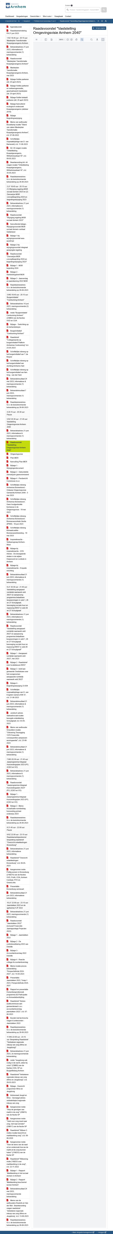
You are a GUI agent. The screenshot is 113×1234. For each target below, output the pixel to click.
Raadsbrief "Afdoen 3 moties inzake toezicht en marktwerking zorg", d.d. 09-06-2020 (17, 1134)
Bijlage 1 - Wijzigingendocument (15, 467)
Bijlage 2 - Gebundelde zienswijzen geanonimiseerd (18, 473)
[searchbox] (82, 9)
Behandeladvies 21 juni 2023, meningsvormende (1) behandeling (18, 914)
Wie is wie (47, 16)
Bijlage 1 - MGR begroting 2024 (15, 267)
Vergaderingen (22, 16)
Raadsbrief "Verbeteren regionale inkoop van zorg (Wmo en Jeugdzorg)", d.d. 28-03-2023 (18, 1078)
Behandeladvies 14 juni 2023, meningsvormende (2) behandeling (18, 306)
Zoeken (67, 5)
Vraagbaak (58, 16)
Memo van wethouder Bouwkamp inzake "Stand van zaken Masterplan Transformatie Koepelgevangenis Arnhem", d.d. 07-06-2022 (18, 128)
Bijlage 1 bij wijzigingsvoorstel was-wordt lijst (16, 238)
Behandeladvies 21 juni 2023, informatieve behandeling (18, 851)
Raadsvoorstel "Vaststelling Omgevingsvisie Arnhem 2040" (16, 446)
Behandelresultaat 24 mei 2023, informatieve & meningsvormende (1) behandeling (17, 383)
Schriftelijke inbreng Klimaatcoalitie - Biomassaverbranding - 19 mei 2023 (17, 532)
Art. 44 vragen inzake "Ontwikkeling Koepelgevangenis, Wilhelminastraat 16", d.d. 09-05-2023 (17, 153)
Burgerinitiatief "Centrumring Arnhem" (15, 332)
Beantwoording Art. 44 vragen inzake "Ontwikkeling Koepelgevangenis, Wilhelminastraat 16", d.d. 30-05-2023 (18, 167)
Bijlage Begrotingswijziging (14, 117)
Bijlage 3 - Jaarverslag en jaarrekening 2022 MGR (17, 280)
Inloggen (102, 1232)
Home (20, 21)
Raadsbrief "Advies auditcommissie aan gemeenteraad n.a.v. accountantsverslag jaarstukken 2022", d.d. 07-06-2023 (17, 1007)
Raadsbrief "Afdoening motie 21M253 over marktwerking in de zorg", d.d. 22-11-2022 (17, 1163)
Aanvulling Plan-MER (17, 462)
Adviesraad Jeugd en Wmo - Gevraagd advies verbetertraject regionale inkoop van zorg (17, 1099)
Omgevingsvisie (15, 454)
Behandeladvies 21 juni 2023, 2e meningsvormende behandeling (18, 1053)
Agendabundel (14, 27)
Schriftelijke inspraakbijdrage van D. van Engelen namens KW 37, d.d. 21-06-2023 (17, 693)
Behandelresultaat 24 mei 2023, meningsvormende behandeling (17, 1193)
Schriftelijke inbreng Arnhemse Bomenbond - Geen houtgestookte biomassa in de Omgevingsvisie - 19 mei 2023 (16, 505)
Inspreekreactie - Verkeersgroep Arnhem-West (16, 542)
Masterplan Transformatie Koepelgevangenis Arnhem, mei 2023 (17, 71)
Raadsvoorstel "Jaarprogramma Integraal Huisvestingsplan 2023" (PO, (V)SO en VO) (17, 786)
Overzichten (34, 16)
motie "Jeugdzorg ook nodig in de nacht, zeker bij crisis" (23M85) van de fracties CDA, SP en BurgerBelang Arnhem (17, 1065)
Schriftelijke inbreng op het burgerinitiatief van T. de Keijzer (17, 354)
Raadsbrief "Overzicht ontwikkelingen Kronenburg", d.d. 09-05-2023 (17, 862)
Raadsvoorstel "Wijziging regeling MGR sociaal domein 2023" (16, 217)
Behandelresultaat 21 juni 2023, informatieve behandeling (17, 895)
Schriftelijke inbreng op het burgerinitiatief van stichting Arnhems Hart (17, 363)
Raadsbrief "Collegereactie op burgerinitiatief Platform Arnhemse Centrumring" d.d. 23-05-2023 (18, 342)
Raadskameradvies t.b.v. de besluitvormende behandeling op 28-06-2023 (17, 179)
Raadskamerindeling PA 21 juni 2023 (17, 32)
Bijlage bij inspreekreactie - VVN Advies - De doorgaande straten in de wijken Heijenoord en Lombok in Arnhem (16, 555)
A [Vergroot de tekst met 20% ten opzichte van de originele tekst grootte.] (102, 21)
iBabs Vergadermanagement (83, 1232)
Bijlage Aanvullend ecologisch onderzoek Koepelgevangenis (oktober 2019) (17, 108)
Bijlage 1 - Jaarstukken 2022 (17, 936)
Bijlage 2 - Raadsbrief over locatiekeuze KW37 (17, 664)
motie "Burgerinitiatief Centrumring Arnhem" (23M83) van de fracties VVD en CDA (17, 317)
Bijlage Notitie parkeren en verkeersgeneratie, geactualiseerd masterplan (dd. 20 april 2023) (18, 90)
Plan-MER (12, 458)
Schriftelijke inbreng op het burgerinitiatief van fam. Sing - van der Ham (17, 372)
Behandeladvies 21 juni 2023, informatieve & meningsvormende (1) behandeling (18, 51)
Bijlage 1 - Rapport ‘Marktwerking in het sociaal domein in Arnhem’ (17, 1173)
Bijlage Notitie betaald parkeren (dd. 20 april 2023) (17, 99)
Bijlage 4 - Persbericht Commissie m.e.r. (17, 479)
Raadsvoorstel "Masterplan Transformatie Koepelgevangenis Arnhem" (17, 61)
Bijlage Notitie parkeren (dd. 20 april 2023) (18, 80)
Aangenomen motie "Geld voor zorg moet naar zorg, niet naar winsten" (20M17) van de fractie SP (17, 1122)
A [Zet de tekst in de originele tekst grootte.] (98, 21)
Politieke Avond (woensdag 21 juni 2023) (46, 21)
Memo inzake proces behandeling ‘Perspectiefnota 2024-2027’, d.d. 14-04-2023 (16, 970)
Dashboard (9, 16)
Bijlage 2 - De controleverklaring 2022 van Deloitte (17, 944)
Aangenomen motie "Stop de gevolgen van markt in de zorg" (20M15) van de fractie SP (17, 1111)
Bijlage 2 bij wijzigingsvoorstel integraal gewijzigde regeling (17, 247)
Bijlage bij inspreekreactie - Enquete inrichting (17, 568)
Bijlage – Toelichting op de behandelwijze (18, 325)
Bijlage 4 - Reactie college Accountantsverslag (17, 961)
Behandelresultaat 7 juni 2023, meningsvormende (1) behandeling (16, 394)
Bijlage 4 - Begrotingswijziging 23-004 (17, 684)
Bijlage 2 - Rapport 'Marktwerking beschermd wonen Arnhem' (16, 1182)
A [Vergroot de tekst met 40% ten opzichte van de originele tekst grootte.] (106, 21)
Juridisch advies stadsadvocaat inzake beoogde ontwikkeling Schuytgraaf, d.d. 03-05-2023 (16, 718)
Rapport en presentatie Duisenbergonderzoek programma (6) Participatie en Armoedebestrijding (17, 993)
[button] (104, 9)
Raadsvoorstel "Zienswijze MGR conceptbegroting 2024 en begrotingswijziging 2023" (17, 258)
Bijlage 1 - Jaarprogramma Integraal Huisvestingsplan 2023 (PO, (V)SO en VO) (17, 798)
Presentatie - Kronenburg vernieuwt (15, 888)
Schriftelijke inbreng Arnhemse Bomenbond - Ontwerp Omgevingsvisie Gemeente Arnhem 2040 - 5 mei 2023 (17, 490)
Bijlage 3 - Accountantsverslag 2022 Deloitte (16, 953)
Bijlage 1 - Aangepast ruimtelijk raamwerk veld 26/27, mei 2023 (17, 656)
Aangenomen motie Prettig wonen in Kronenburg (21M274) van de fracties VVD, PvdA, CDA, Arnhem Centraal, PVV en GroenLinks (18, 876)
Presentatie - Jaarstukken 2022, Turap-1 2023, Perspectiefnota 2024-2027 (18, 982)
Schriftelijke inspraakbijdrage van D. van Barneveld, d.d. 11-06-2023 (17, 141)
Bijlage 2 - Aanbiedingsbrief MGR (15, 273)
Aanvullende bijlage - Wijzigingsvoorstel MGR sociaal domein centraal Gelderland (17, 228)
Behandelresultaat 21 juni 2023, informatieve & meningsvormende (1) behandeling (17, 578)
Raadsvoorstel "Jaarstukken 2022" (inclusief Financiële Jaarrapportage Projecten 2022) (16, 926)
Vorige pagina (99, 28)
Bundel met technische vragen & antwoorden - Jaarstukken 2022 (17, 1020)
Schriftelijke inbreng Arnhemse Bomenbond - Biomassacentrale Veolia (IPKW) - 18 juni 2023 (16, 520)
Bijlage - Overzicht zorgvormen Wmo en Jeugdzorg (16, 1088)
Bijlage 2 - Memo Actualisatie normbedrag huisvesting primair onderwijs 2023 (16, 810)
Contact (68, 16)
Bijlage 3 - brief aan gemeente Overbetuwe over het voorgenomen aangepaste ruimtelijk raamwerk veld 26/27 (17, 674)
